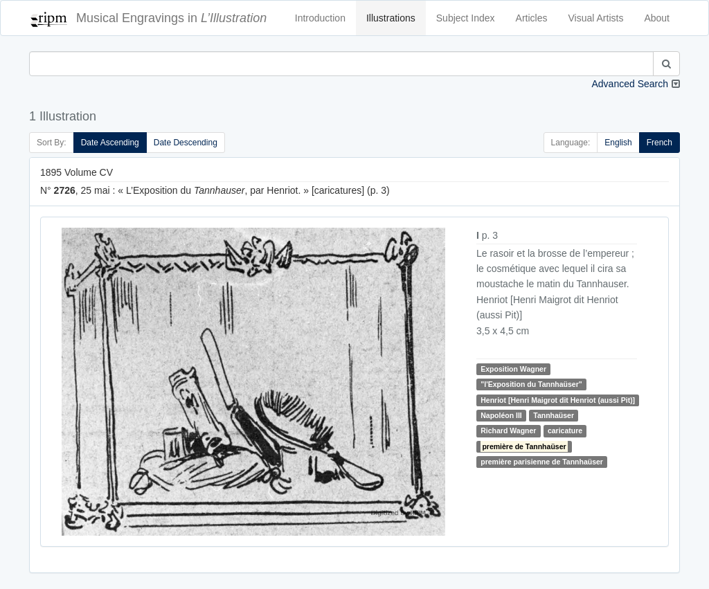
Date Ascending (110, 142)
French (659, 142)
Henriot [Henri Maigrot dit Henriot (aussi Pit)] (558, 400)
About (657, 18)
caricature (565, 430)
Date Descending (185, 142)
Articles (532, 18)
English (617, 142)
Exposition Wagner (513, 369)
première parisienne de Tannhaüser (542, 461)
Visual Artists (596, 18)
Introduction (320, 18)
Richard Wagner (508, 430)
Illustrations (390, 18)
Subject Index (465, 18)
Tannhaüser (553, 415)
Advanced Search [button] (629, 83)
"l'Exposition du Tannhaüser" (531, 384)
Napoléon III (501, 415)
